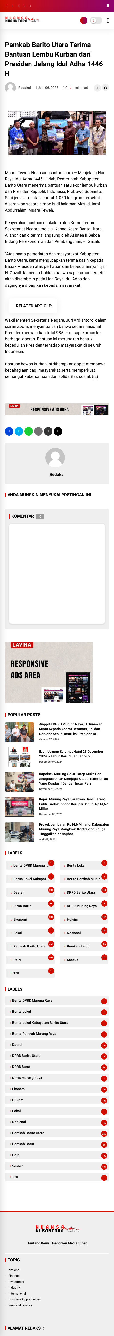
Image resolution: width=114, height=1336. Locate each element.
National (14, 1270)
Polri (33, 959)
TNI (33, 972)
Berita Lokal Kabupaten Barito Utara (33, 878)
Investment (16, 1282)
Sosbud (86, 959)
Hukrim (86, 918)
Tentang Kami (38, 1243)
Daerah (33, 891)
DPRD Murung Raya (86, 905)
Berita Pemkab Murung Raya (87, 878)
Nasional (86, 932)
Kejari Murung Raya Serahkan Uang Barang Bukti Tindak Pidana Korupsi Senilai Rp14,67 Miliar (73, 804)
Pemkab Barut (86, 945)
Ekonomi (33, 918)
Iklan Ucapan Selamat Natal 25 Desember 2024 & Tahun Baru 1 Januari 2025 (71, 754)
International (17, 1293)
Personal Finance (20, 1305)
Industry (14, 1287)
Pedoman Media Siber (69, 1243)
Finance (14, 1276)
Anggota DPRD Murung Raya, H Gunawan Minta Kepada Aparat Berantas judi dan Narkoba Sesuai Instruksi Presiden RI (70, 729)
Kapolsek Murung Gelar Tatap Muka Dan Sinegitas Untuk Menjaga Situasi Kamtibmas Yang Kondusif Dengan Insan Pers (73, 778)
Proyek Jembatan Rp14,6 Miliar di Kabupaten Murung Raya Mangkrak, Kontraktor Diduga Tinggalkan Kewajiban (74, 829)
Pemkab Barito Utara (33, 945)
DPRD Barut (33, 905)
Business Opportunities (25, 1299)
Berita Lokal (86, 864)
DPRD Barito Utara (86, 891)
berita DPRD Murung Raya (33, 864)
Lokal (33, 932)
